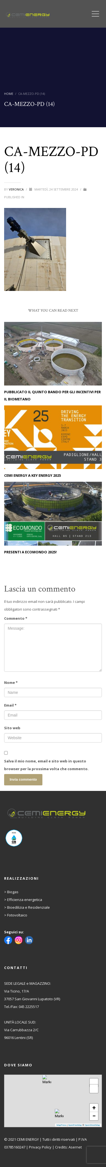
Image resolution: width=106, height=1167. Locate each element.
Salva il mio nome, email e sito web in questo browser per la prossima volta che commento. (46, 765)
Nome (11, 682)
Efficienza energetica (24, 899)
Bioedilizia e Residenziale (28, 907)
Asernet (75, 1147)
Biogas (12, 891)
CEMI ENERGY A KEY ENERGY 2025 (32, 475)
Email (10, 705)
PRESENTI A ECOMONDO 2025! (30, 551)
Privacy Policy (40, 1147)
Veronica (17, 189)
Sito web (12, 727)
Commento (15, 618)
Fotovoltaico (17, 915)
